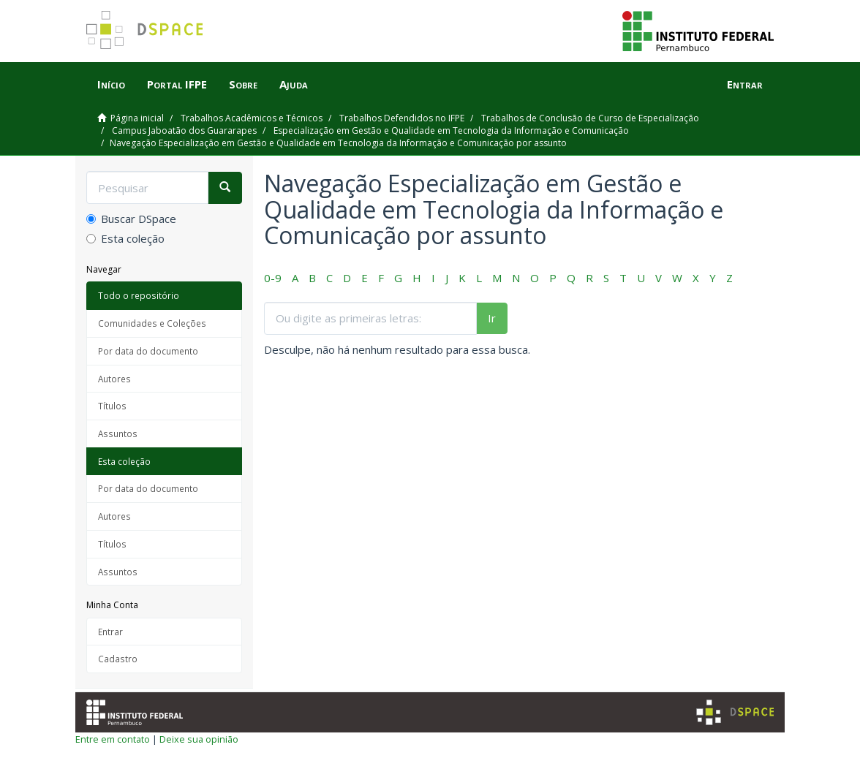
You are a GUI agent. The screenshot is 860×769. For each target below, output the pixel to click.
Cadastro (117, 658)
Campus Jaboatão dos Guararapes (184, 130)
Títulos (112, 406)
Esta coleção (125, 238)
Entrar (110, 631)
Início (111, 84)
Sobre (243, 84)
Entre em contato (112, 739)
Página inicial (137, 118)
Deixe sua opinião (198, 739)
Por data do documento (148, 351)
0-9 (273, 277)
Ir (492, 318)
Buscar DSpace (131, 218)
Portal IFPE (177, 84)
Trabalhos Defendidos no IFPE (401, 118)
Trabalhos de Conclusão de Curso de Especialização (590, 118)
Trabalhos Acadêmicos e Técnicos (251, 118)
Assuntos (117, 433)
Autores (114, 378)
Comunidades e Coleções (152, 323)
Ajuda (293, 84)
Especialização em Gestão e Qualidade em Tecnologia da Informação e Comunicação (451, 130)
